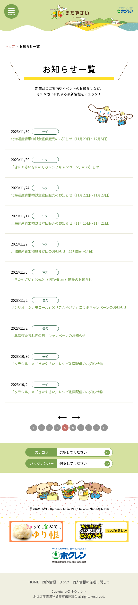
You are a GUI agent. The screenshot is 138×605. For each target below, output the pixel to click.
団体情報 (49, 581)
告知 (45, 131)
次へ (75, 417)
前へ (62, 417)
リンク (64, 581)
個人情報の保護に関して (91, 581)
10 (104, 427)
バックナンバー (42, 463)
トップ (10, 46)
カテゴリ (42, 452)
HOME (33, 581)
